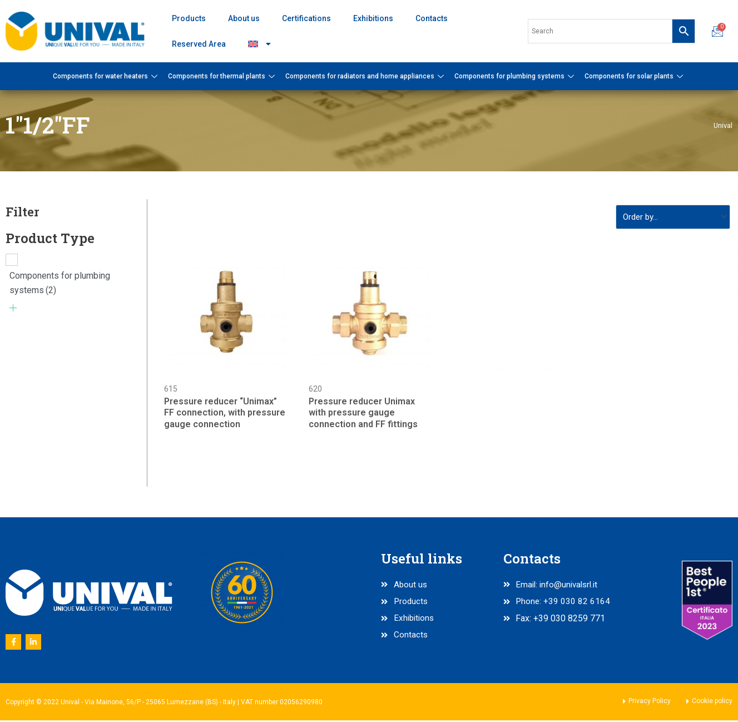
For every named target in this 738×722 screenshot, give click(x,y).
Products (189, 18)
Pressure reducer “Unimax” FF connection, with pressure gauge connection (224, 415)
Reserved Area (199, 43)
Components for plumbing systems (515, 76)
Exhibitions (373, 18)
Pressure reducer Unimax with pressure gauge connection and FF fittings (363, 415)
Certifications (306, 18)
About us (244, 18)
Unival (722, 125)
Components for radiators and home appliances (366, 76)
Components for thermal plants (223, 76)
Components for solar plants (635, 76)
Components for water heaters (106, 76)
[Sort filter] (670, 218)
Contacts (431, 18)
